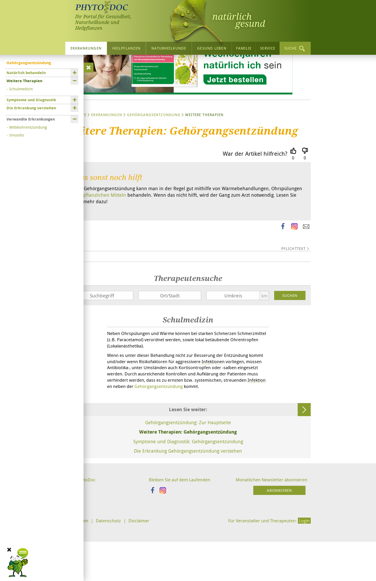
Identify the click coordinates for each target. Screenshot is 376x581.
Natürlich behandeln (26, 71)
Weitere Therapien (24, 79)
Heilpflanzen (126, 46)
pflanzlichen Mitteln (104, 242)
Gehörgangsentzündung (153, 161)
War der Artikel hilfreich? (255, 201)
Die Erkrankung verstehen (31, 106)
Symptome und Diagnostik (31, 98)
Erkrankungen (85, 46)
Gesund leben (211, 46)
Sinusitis (16, 133)
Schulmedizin (21, 87)
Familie (244, 46)
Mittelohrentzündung (28, 125)
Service (267, 46)
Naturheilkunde (168, 46)
